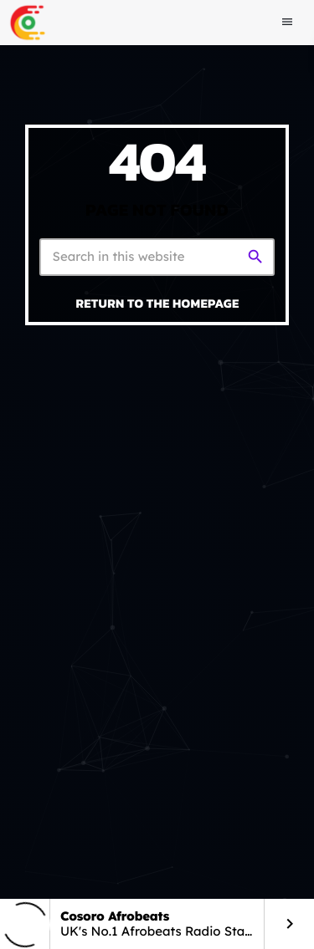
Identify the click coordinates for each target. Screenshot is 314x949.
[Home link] (27, 22)
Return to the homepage (157, 303)
